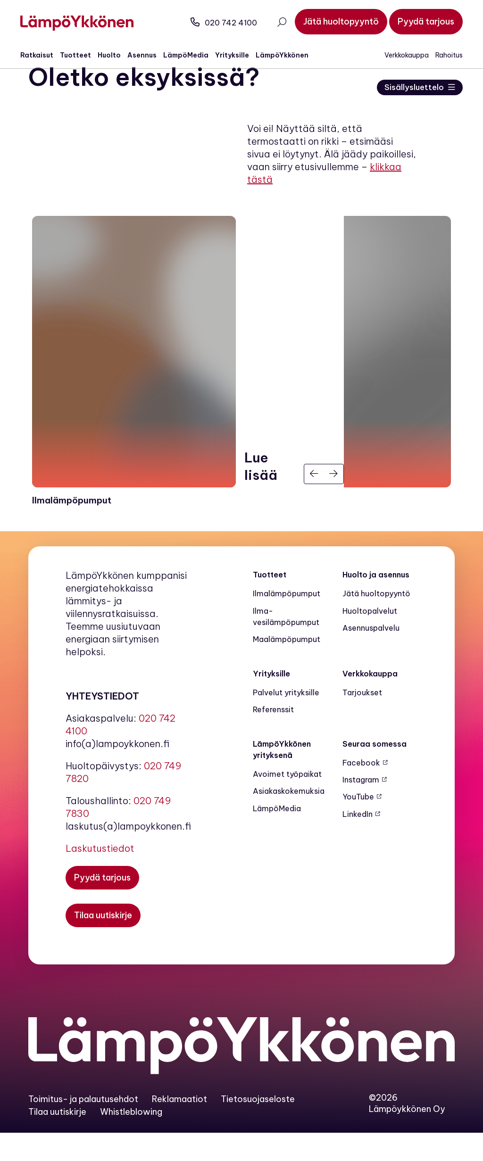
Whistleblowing (131, 1139)
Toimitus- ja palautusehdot (83, 1126)
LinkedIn (357, 842)
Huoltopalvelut (369, 638)
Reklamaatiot (179, 1126)
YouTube (358, 825)
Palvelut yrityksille (286, 720)
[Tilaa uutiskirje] (103, 943)
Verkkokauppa (398, 55)
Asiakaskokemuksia (289, 819)
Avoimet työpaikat (287, 802)
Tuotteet (83, 55)
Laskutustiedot (100, 876)
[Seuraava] (334, 502)
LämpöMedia (194, 55)
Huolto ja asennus (375, 602)
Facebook (361, 790)
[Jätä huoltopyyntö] (333, 21)
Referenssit (273, 737)
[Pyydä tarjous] (418, 21)
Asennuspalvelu (371, 655)
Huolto (117, 55)
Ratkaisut (44, 55)
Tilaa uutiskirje (57, 1139)
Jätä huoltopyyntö (376, 621)
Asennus (150, 55)
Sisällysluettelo (410, 87)
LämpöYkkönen (290, 55)
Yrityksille (240, 55)
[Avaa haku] (273, 23)
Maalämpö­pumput (286, 667)
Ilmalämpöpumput (286, 621)
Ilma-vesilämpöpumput (286, 644)
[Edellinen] (314, 502)
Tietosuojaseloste (258, 1126)
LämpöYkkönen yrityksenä (282, 777)
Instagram (360, 807)
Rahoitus (441, 55)
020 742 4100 (216, 22)
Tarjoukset (362, 720)
